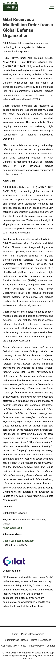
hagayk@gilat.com (13, 527)
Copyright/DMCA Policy (13, 645)
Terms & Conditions (41, 640)
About (15, 634)
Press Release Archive (32, 634)
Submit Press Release (16, 640)
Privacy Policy (36, 645)
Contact (51, 645)
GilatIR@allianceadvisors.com (18, 540)
